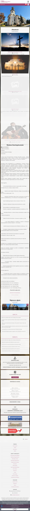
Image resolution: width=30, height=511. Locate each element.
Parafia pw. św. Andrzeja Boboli (5, 1)
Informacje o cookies (15, 507)
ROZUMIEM (15, 509)
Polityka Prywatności (15, 505)
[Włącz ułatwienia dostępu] (28, 4)
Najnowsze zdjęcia (15, 301)
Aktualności (15, 30)
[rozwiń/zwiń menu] (28, 2)
